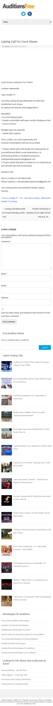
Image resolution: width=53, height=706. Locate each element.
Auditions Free (30, 704)
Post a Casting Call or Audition (15, 340)
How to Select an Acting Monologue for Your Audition (23, 634)
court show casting (32, 198)
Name (4, 274)
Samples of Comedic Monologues (15, 625)
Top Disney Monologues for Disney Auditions (19, 639)
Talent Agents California (11, 700)
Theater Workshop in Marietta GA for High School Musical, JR (38, 213)
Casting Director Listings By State (14, 684)
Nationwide (45, 198)
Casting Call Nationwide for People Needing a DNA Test (13, 213)
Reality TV (14, 198)
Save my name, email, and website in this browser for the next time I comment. (25, 314)
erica (7, 46)
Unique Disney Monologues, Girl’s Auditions (18, 653)
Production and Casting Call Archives (16, 679)
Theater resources (29, 700)
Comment (6, 241)
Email (4, 286)
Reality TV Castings (9, 201)
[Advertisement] (26, 64)
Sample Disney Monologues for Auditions (18, 648)
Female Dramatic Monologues (13, 643)
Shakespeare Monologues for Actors (16, 630)
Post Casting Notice (37, 702)
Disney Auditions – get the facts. (14, 670)
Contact (49, 702)
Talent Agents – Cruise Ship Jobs (14, 675)
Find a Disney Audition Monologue (15, 621)
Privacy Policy (22, 702)
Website (4, 298)
